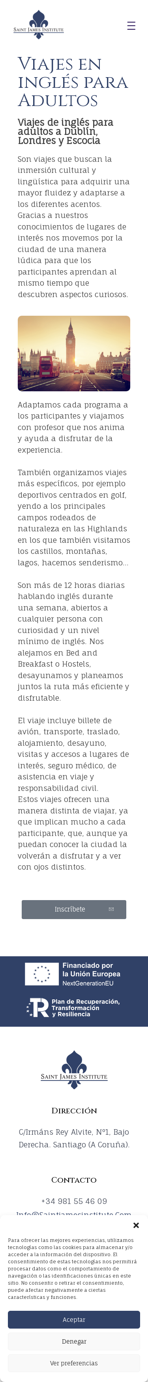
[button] (136, 1225)
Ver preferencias (74, 1363)
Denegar (74, 1341)
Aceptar (74, 1319)
